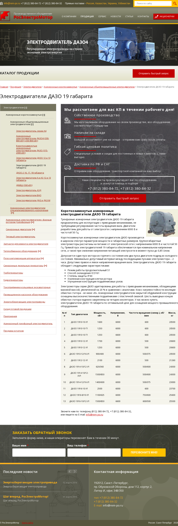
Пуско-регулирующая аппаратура (24, 258)
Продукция (87, 16)
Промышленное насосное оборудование (26, 294)
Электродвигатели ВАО (28, 195)
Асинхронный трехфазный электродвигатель (28, 323)
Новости (116, 16)
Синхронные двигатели (20, 229)
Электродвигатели (32, 86)
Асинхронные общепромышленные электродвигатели (107, 86)
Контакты (143, 16)
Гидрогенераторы (13, 280)
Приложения (10, 316)
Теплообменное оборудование (22, 251)
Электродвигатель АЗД (28, 190)
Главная (4, 86)
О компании (69, 16)
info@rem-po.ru (12, 3)
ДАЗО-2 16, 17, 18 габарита (30, 172)
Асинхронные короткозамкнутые (60, 86)
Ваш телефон (78, 445)
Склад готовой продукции (17, 309)
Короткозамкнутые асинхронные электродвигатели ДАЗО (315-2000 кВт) (32, 149)
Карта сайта (27, 523)
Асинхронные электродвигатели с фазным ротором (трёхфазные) (29, 221)
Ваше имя (20, 445)
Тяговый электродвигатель (20, 236)
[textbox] (153, 3)
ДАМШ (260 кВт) (24, 185)
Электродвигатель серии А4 (31, 130)
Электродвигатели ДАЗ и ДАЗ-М (33, 200)
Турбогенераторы (13, 272)
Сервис (102, 16)
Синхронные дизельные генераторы (25, 265)
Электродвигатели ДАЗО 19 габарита (31, 166)
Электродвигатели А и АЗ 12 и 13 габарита (33, 179)
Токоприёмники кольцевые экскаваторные (27, 287)
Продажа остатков (14, 330)
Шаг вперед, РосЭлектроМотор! (25, 496)
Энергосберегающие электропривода (30, 482)
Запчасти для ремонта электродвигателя (26, 243)
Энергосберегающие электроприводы (24, 301)
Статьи (129, 16)
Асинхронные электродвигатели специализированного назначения (29, 210)
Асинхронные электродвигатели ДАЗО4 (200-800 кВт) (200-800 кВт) (32, 138)
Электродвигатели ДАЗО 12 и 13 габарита (33, 159)
